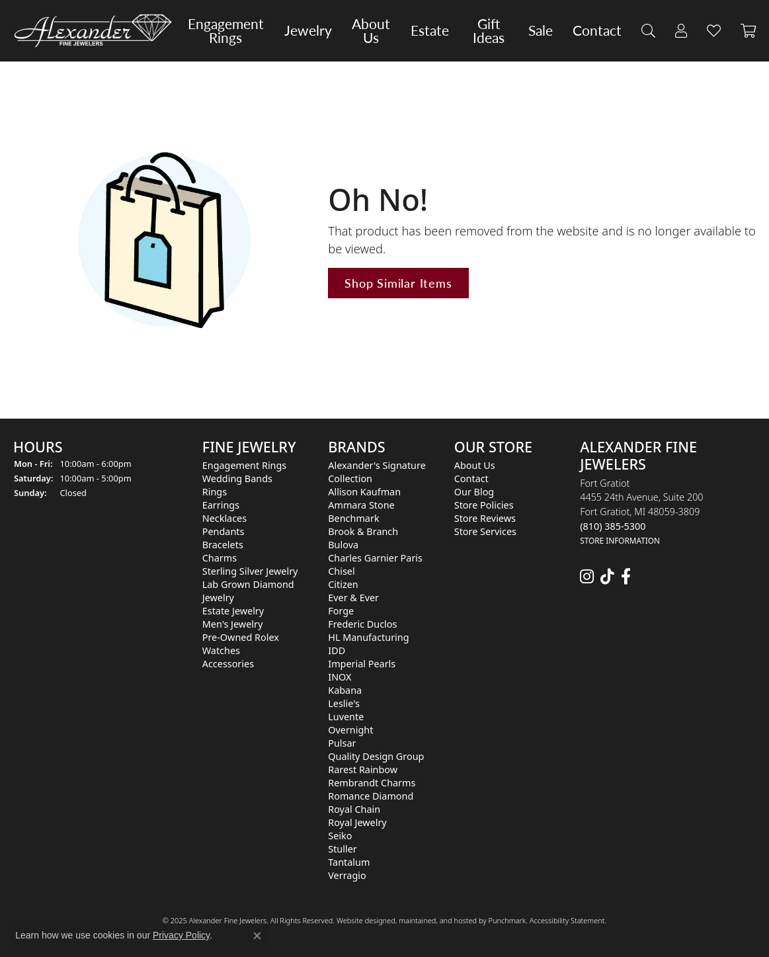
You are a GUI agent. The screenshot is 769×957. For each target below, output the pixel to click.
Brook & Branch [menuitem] (363, 531)
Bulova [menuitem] (343, 544)
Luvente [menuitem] (346, 716)
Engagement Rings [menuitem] (244, 465)
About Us (371, 31)
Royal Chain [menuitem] (354, 809)
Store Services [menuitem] (485, 531)
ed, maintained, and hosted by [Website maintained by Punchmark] (437, 920)
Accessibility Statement (567, 920)
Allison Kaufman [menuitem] (364, 491)
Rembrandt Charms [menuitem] (371, 782)
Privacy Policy (181, 935)
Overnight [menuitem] (350, 730)
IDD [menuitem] (336, 650)
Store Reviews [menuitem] (485, 518)
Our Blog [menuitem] (474, 491)
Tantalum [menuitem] (349, 862)
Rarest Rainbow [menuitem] (362, 769)
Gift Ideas (489, 31)
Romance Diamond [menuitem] (370, 796)
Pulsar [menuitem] (342, 743)
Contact (597, 30)
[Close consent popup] (257, 936)
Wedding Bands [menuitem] (237, 478)
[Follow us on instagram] (587, 577)
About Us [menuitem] (474, 465)
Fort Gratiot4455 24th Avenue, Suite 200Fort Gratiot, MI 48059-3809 (641, 511)
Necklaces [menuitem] (224, 518)
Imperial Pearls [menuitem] (361, 663)
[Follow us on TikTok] (607, 577)
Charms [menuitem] (219, 558)
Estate (430, 30)
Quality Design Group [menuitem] (376, 756)
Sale (540, 30)
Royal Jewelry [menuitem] (357, 822)
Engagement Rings (226, 31)
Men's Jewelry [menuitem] (232, 624)
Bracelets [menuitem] (222, 544)
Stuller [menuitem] (342, 849)
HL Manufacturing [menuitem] (368, 637)
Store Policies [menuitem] (484, 505)
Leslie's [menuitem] (344, 703)
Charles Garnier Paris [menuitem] (375, 558)
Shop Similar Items (398, 283)
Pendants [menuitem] (223, 531)
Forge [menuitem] (341, 610)
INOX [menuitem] (339, 677)
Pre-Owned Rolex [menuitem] (240, 637)
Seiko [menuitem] (340, 835)
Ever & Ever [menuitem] (353, 597)
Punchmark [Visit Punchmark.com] (507, 920)
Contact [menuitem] (471, 478)
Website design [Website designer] (362, 920)
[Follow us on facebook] (626, 577)
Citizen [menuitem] (343, 584)
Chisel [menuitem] (341, 571)
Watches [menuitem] (221, 650)
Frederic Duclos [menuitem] (362, 624)
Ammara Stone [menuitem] (361, 505)
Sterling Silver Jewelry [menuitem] (250, 571)
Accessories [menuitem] (228, 663)
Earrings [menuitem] (220, 505)
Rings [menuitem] (214, 491)
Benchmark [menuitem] (353, 518)
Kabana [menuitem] (345, 690)
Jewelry (308, 30)
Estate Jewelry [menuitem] (233, 610)
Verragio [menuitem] (347, 875)
